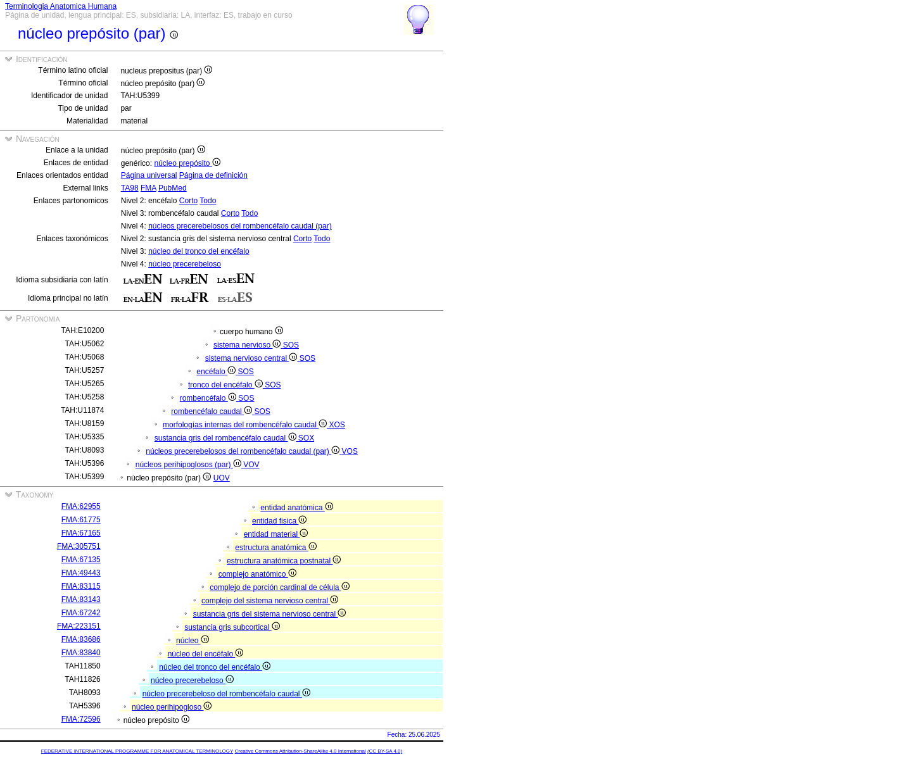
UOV (221, 478)
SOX (306, 438)
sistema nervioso (248, 345)
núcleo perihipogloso (172, 707)
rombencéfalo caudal (212, 411)
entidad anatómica (296, 507)
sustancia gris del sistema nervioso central (269, 614)
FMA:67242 (81, 612)
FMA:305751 (79, 546)
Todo (207, 200)
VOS (350, 451)
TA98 (130, 188)
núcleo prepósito (187, 163)
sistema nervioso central (252, 358)
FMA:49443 (81, 572)
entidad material (276, 534)
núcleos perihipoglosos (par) (189, 464)
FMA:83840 (81, 652)
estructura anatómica (275, 547)
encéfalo (216, 371)
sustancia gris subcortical (231, 627)
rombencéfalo (209, 398)
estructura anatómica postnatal (284, 560)
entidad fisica (279, 521)
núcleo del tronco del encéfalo (198, 251)
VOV (251, 464)
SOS (291, 345)
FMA (148, 188)
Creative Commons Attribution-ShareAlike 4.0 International (299, 751)
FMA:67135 (81, 559)
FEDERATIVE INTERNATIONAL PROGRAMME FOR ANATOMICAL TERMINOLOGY (137, 751)
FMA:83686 (81, 639)
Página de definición (213, 175)
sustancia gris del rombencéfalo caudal (226, 438)
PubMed (172, 188)
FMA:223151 (79, 626)
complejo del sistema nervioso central (269, 600)
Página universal (149, 175)
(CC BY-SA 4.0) (384, 751)
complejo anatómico (257, 574)
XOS (337, 424)
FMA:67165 (81, 533)
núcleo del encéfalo (206, 653)
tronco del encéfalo (226, 384)
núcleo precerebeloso (184, 264)
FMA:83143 (81, 599)
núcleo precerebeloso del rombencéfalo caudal (226, 693)
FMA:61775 (81, 519)
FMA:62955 (81, 506)
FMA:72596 (81, 719)
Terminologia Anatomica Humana (61, 6)
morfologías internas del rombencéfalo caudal (246, 424)
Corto (188, 200)
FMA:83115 (81, 586)
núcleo (192, 640)
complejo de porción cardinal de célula (279, 587)
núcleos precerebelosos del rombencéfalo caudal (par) (240, 226)
